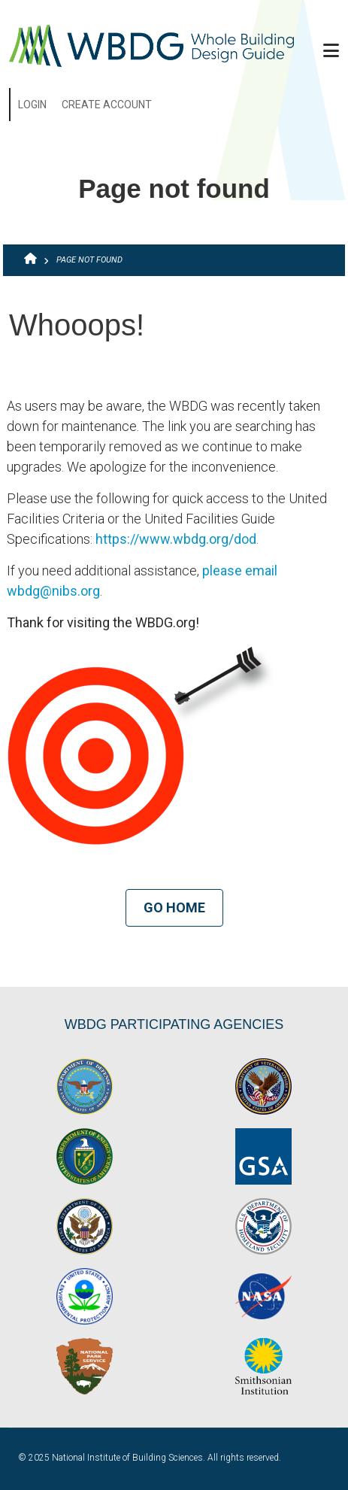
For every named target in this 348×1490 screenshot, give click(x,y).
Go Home (174, 907)
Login (32, 105)
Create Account (107, 105)
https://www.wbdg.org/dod (175, 539)
